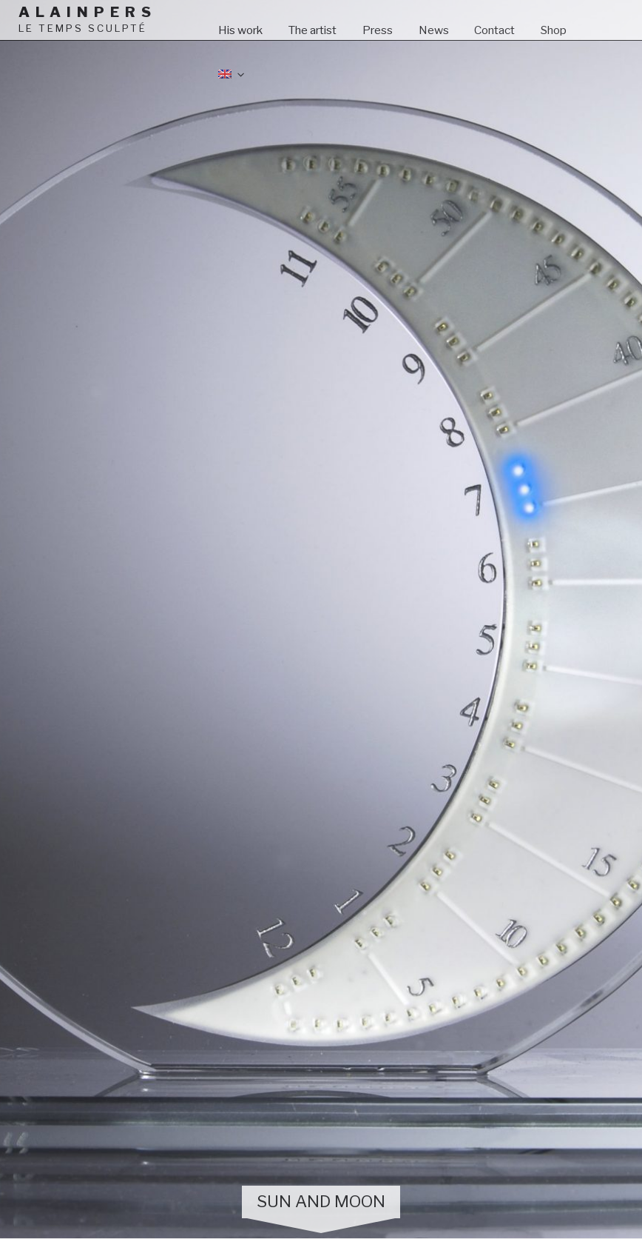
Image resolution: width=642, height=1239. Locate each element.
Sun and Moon (321, 1201)
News (434, 30)
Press (377, 30)
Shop (554, 30)
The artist (312, 30)
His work (240, 30)
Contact (494, 30)
